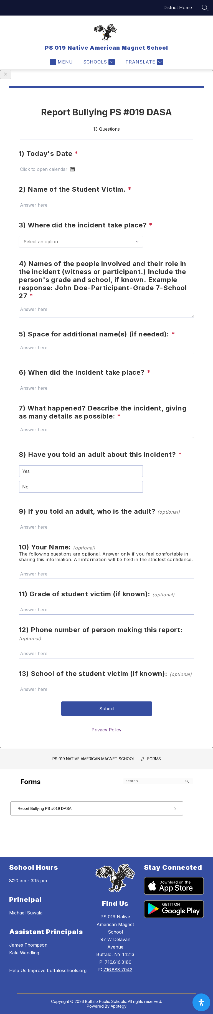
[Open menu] (61, 62)
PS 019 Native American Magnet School (93, 758)
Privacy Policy (106, 729)
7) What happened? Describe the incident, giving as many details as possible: (103, 412)
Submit (106, 708)
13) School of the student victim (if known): (105, 674)
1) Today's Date (48, 153)
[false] (158, 781)
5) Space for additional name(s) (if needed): (97, 334)
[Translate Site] (143, 62)
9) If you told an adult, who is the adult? (99, 511)
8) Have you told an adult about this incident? (100, 454)
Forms (154, 758)
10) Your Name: (57, 547)
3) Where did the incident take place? (86, 225)
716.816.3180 (118, 962)
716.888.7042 (117, 969)
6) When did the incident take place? (85, 372)
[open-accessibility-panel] (201, 1002)
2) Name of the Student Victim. (75, 189)
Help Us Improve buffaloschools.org (48, 970)
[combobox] (81, 241)
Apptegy (118, 1006)
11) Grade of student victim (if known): (97, 594)
